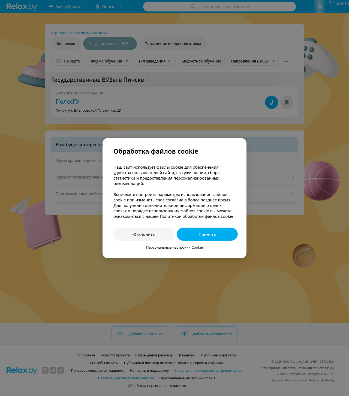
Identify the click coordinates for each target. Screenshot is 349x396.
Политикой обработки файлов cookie (196, 216)
